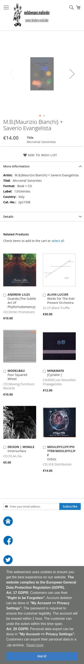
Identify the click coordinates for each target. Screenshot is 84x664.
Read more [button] (35, 645)
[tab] (42, 166)
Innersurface (21, 449)
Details (8, 216)
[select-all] (58, 241)
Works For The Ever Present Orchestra (61, 298)
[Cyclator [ (55, 373)
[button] (72, 73)
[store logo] (31, 15)
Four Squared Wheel (17, 375)
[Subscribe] (70, 506)
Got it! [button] (42, 656)
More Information (16, 166)
